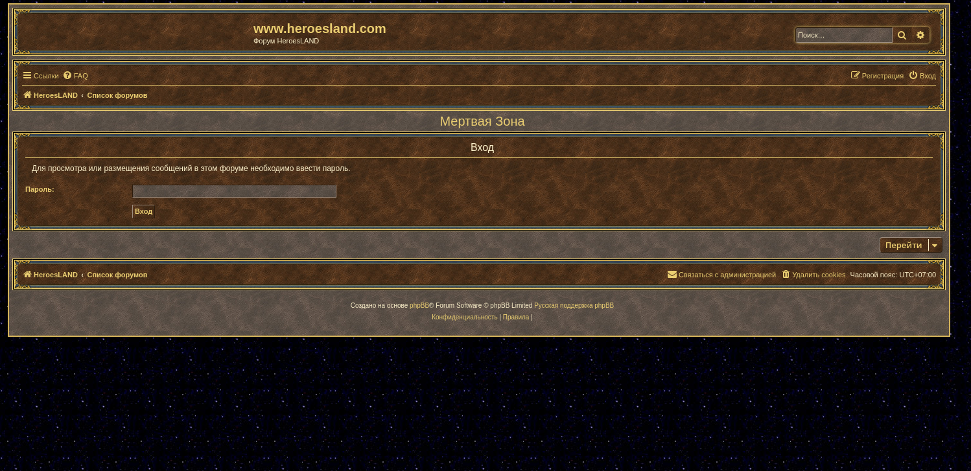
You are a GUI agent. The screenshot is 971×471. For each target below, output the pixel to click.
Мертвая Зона (481, 121)
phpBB (419, 305)
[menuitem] (75, 76)
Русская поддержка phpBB (574, 305)
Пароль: (39, 189)
